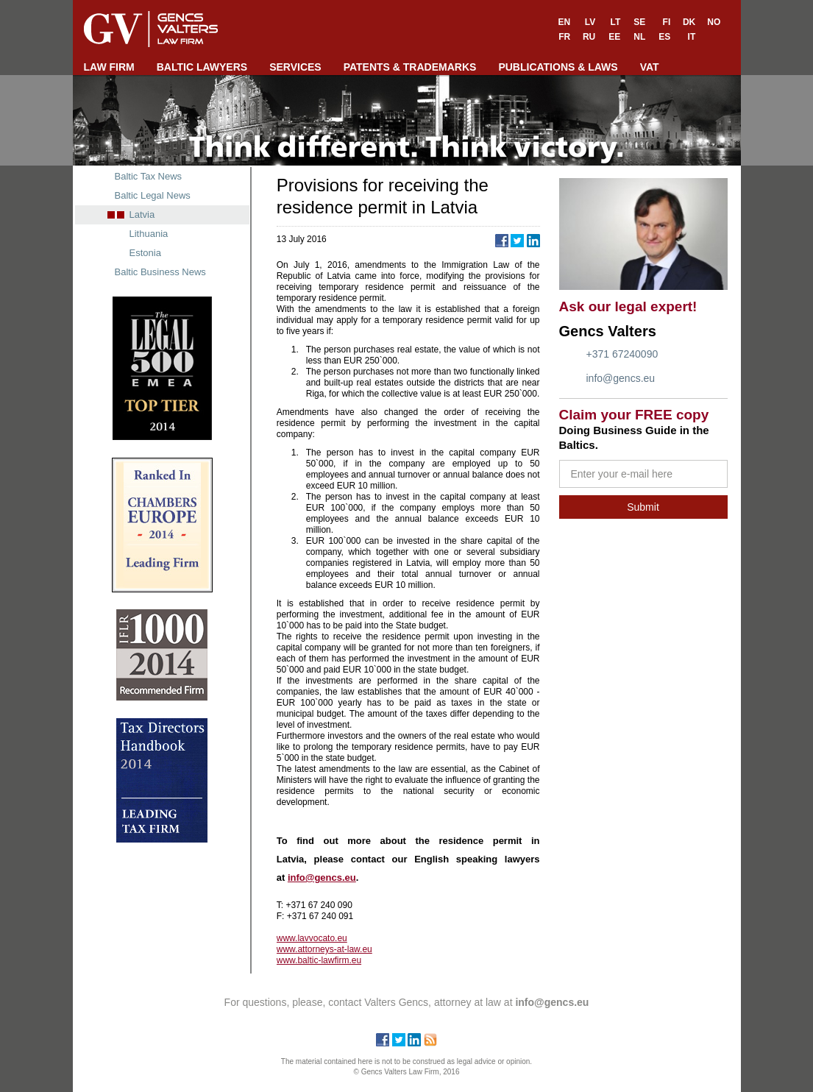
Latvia (142, 214)
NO (713, 22)
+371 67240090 (622, 354)
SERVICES (295, 67)
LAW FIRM (109, 67)
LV (590, 22)
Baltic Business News (160, 271)
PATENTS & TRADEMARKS (410, 67)
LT (615, 22)
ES (664, 37)
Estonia (145, 252)
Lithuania (148, 233)
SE (639, 22)
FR (564, 37)
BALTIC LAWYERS (202, 67)
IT (692, 37)
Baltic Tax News (148, 176)
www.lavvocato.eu (312, 938)
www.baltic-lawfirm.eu (319, 960)
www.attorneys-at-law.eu (324, 949)
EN (564, 22)
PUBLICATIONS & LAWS (557, 67)
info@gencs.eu (621, 378)
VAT (649, 67)
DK (689, 22)
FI (667, 22)
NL (639, 37)
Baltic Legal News (153, 195)
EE (614, 37)
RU (589, 37)
